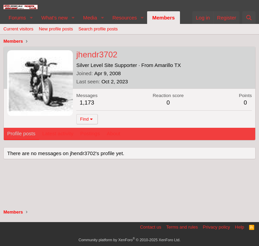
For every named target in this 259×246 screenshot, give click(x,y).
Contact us (150, 227)
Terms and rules (182, 227)
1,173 (87, 102)
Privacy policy (216, 227)
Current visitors (18, 28)
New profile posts (56, 28)
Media (90, 17)
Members (163, 17)
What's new (54, 17)
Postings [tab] (90, 133)
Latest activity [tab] (58, 133)
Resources (124, 17)
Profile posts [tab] (21, 133)
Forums (17, 17)
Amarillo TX (167, 65)
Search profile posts (98, 28)
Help (239, 227)
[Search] (249, 17)
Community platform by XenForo (130, 240)
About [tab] (113, 133)
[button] (31, 17)
